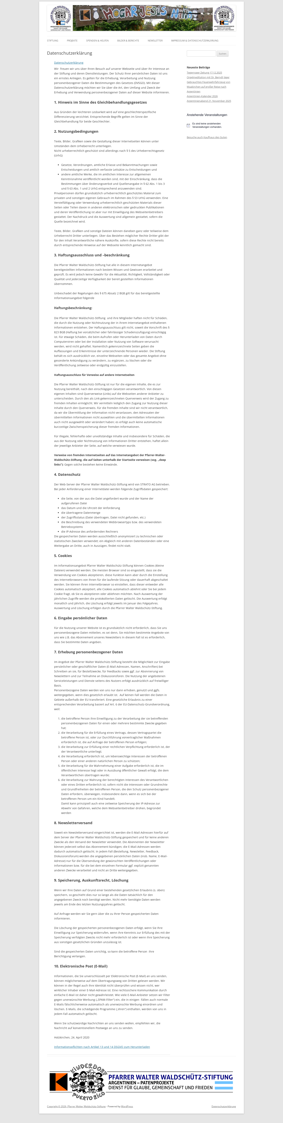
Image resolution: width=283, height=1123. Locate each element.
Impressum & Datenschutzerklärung (194, 40)
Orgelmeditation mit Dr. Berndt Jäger (208, 77)
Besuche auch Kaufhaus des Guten (207, 137)
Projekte (72, 40)
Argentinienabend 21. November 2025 (209, 101)
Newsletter (155, 40)
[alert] (211, 125)
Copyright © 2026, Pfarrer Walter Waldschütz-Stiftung (76, 1106)
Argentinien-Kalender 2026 (202, 96)
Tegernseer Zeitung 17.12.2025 (204, 72)
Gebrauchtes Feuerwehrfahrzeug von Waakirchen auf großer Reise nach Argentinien (208, 86)
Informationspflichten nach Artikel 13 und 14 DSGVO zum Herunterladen (102, 1047)
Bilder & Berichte (128, 40)
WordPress (127, 1106)
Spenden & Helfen (97, 40)
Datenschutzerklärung (68, 62)
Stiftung (52, 40)
